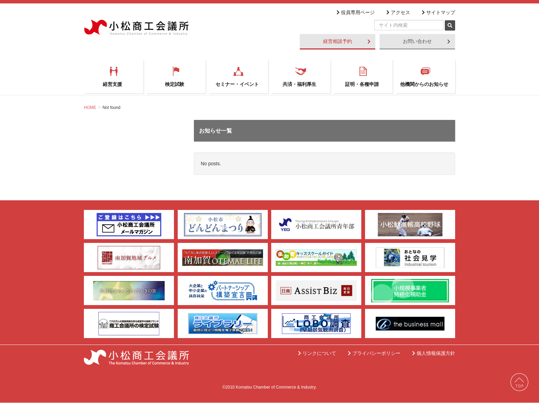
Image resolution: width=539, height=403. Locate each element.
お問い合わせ (426, 41)
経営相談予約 (347, 41)
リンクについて (318, 353)
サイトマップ (439, 12)
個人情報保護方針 (435, 353)
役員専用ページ (357, 12)
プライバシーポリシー (375, 353)
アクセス (399, 12)
